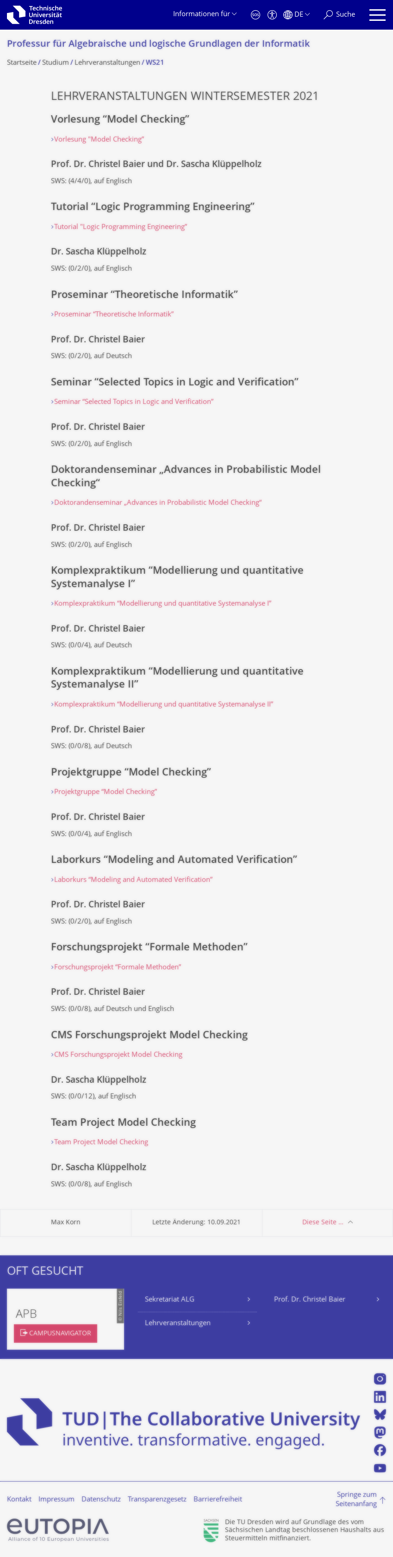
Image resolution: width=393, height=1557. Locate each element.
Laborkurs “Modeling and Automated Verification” (133, 880)
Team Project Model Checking (101, 1142)
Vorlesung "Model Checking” (99, 139)
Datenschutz (101, 1499)
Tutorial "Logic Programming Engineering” (120, 227)
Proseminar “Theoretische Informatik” (114, 314)
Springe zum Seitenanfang (356, 1500)
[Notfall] (255, 15)
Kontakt (19, 1499)
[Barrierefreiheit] (272, 15)
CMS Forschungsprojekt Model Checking (118, 1055)
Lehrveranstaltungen (178, 1323)
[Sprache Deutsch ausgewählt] (296, 15)
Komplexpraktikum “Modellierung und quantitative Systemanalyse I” (162, 604)
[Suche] (339, 15)
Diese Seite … (322, 1223)
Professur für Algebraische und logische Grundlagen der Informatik (158, 44)
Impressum (56, 1499)
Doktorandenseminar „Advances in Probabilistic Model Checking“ (158, 503)
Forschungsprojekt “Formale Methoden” (117, 967)
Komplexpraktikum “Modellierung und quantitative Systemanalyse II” (163, 704)
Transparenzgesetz (157, 1499)
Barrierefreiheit (217, 1499)
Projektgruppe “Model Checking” (105, 792)
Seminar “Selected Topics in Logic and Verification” (133, 402)
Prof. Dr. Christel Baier (309, 1299)
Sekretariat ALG (169, 1299)
